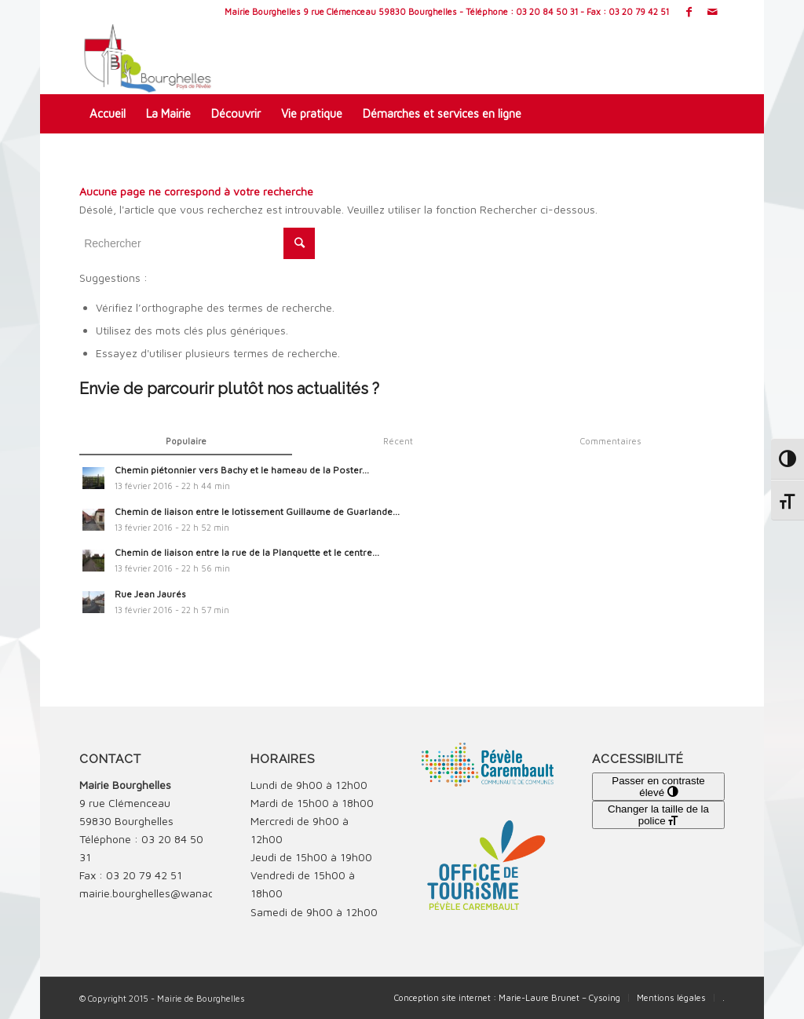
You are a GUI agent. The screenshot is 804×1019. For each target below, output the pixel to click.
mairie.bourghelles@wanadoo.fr (158, 893)
